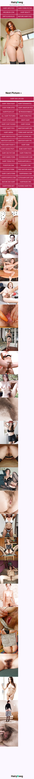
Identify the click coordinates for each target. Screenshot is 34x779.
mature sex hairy (8, 182)
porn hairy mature (25, 132)
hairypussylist (8, 112)
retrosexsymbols (25, 112)
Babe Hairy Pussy (25, 149)
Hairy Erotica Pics (8, 136)
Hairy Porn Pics (25, 116)
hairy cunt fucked (9, 124)
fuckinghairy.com (25, 157)
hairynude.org (25, 182)
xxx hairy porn (8, 169)
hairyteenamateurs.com (26, 103)
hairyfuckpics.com (8, 178)
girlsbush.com (8, 12)
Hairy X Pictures (8, 120)
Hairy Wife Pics (8, 8)
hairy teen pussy (8, 103)
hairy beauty (25, 12)
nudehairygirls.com (25, 161)
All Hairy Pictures (9, 116)
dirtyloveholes (9, 16)
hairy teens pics (8, 161)
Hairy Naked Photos (8, 149)
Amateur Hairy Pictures (26, 141)
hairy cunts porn (8, 173)
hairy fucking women (26, 136)
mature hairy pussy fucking (26, 16)
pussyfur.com (8, 165)
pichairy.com (25, 165)
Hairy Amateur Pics (25, 108)
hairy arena (8, 132)
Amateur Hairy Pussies (9, 141)
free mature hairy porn (26, 169)
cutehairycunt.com (25, 178)
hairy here (25, 145)
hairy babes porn (8, 157)
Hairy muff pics (8, 128)
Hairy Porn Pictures (25, 8)
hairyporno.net (9, 186)
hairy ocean (25, 124)
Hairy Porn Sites (8, 108)
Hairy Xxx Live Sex (17, 99)
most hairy (25, 120)
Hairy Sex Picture (8, 153)
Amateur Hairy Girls (25, 128)
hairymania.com (25, 173)
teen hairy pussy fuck (9, 145)
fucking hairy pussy (25, 186)
